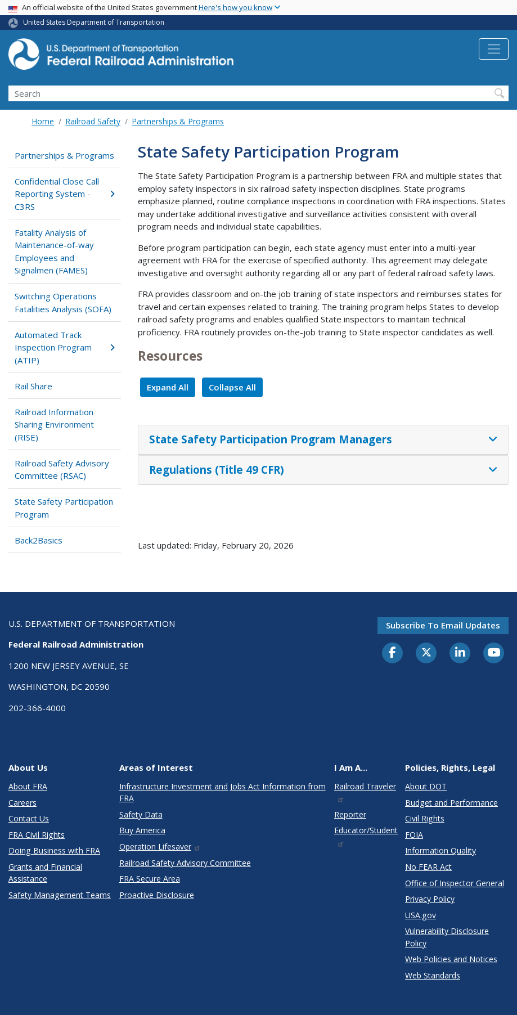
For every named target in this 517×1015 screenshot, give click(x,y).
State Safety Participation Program (64, 508)
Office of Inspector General (454, 883)
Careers (22, 802)
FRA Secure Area (149, 878)
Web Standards (432, 975)
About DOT (426, 786)
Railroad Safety (92, 121)
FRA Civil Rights (36, 834)
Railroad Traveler (365, 792)
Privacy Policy (430, 898)
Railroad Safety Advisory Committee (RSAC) (62, 469)
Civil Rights (424, 818)
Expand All (167, 387)
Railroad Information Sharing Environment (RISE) (54, 424)
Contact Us (28, 818)
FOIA (414, 834)
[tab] (323, 440)
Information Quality (440, 850)
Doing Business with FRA (54, 850)
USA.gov (420, 915)
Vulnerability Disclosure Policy (447, 937)
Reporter (350, 814)
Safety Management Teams (59, 895)
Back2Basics (38, 540)
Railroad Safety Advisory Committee (185, 862)
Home (43, 121)
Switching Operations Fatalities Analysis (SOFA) (63, 302)
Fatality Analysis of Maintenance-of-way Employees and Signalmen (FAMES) (54, 251)
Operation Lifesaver (160, 846)
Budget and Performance (451, 802)
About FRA (27, 786)
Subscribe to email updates (443, 625)
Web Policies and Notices (451, 959)
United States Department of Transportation (93, 22)
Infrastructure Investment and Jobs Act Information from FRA (222, 792)
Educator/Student (366, 836)
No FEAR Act (428, 866)
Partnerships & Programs (178, 121)
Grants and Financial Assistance (45, 872)
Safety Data (141, 814)
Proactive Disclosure (156, 895)
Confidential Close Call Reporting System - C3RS (64, 194)
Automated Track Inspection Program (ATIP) (64, 347)
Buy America (142, 830)
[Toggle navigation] (494, 49)
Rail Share (33, 386)
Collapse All (232, 387)
